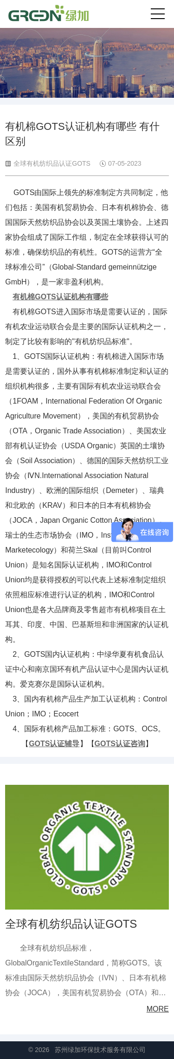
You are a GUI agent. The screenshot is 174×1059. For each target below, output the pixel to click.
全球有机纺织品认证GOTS (71, 923)
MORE (158, 1009)
